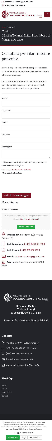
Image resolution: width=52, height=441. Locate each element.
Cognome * (6, 110)
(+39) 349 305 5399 (34, 244)
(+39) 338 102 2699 (30, 250)
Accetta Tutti (12, 437)
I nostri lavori (7, 392)
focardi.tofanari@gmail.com (30, 256)
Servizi (4, 389)
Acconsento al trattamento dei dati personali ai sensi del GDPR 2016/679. (24, 164)
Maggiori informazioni (29, 219)
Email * (4, 122)
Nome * (5, 98)
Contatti (5, 396)
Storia (4, 385)
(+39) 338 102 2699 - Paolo (19, 353)
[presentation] (23, 183)
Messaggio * (7, 147)
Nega (24, 437)
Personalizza (35, 437)
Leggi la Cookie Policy (24, 433)
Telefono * (6, 135)
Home (4, 27)
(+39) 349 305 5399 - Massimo (21, 348)
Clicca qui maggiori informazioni (16, 169)
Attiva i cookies (26, 226)
